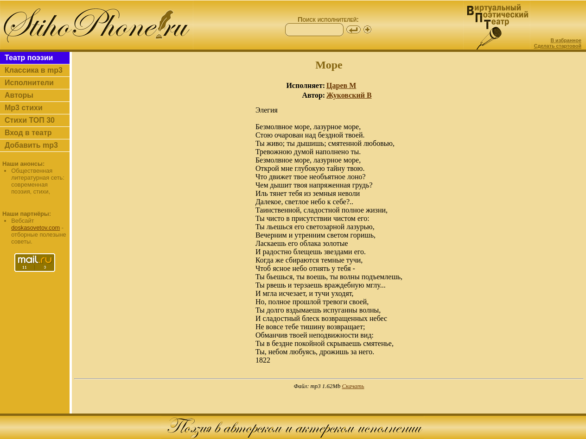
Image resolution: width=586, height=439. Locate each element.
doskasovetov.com (35, 227)
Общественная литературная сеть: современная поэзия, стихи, (37, 181)
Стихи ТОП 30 (30, 120)
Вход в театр (28, 133)
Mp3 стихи (24, 108)
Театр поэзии (29, 58)
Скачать (353, 386)
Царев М (341, 85)
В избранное (565, 40)
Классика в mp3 (34, 70)
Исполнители (29, 83)
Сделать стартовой (557, 46)
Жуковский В (348, 95)
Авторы (19, 95)
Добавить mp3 (31, 145)
